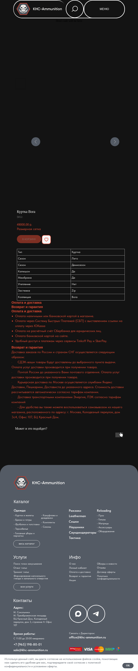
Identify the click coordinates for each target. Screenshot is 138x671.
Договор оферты (106, 571)
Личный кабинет (78, 567)
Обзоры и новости (107, 563)
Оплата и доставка (80, 571)
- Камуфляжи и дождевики (49, 516)
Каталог (21, 501)
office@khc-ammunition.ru (87, 637)
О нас (72, 563)
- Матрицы (103, 523)
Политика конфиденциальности (108, 577)
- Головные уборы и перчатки (23, 534)
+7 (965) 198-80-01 (27, 644)
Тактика (74, 538)
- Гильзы (101, 519)
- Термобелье (21, 528)
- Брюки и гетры (23, 519)
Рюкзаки (75, 510)
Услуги (20, 557)
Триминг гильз (21, 571)
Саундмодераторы (82, 532)
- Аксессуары (104, 527)
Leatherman (77, 516)
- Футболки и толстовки (27, 524)
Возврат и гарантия (80, 576)
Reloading (104, 510)
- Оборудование (105, 531)
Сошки (74, 521)
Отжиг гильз (20, 567)
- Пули (100, 515)
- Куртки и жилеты (24, 515)
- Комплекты (48, 522)
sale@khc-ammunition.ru (30, 650)
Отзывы (101, 567)
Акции (72, 580)
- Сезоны (46, 526)
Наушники (76, 527)
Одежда (20, 510)
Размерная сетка (29, 229)
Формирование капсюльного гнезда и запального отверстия (31, 577)
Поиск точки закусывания (27, 563)
